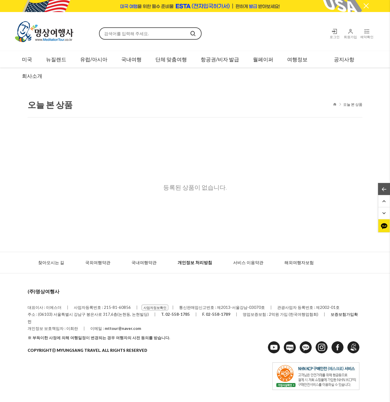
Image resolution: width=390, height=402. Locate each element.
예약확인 (366, 33)
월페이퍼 (263, 59)
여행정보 (297, 59)
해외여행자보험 (299, 262)
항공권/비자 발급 (220, 59)
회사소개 (32, 76)
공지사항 (344, 59)
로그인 (334, 33)
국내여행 (131, 59)
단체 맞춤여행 (171, 59)
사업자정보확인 (154, 307)
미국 (27, 59)
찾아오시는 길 (51, 262)
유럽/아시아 (93, 59)
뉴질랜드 (56, 59)
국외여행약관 (97, 262)
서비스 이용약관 (248, 262)
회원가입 (350, 33)
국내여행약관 (144, 262)
